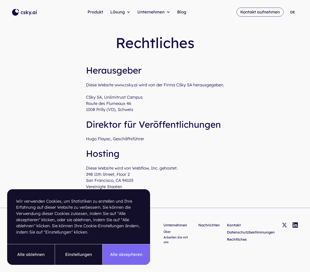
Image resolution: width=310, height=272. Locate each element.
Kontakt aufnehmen (260, 12)
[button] (31, 254)
